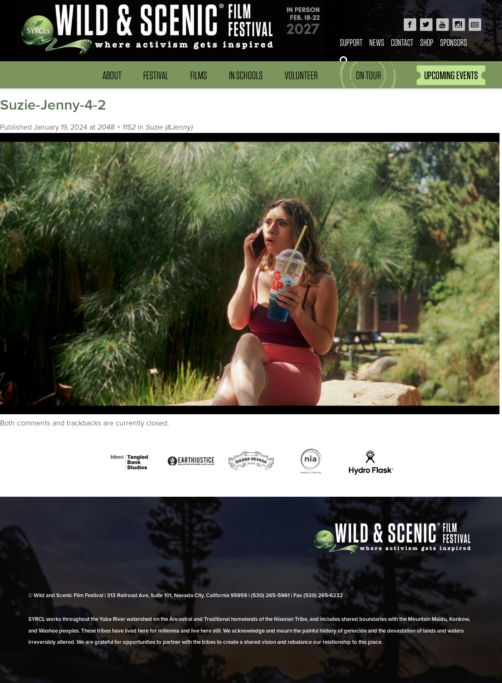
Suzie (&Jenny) (169, 127)
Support (351, 42)
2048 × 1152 (116, 127)
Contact (402, 42)
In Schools (246, 75)
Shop (426, 42)
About (112, 75)
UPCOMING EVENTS (451, 75)
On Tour (368, 75)
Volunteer (301, 75)
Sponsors (453, 42)
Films (198, 75)
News (376, 42)
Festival (155, 75)
